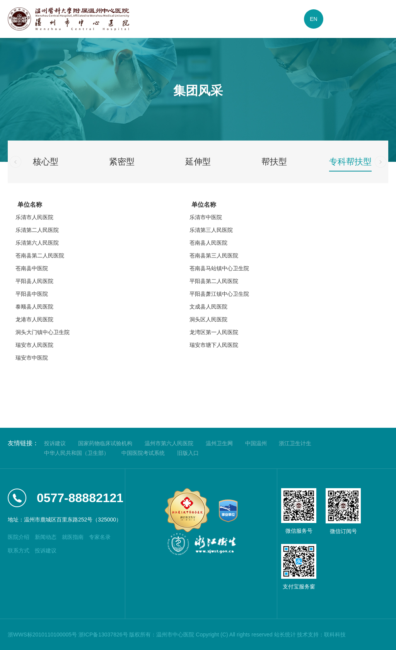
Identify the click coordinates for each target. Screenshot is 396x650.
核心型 (45, 161)
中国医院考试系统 (143, 453)
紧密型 (122, 161)
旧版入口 (188, 453)
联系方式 (18, 550)
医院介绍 (18, 537)
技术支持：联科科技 (321, 634)
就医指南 (73, 537)
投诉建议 (55, 443)
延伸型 (198, 161)
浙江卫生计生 (295, 443)
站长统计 (285, 634)
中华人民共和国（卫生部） (76, 453)
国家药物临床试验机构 (105, 443)
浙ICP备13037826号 (103, 634)
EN (313, 19)
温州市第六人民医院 (169, 443)
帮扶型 (274, 161)
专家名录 (100, 537)
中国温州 (256, 443)
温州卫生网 (219, 443)
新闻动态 (45, 537)
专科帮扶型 (350, 161)
